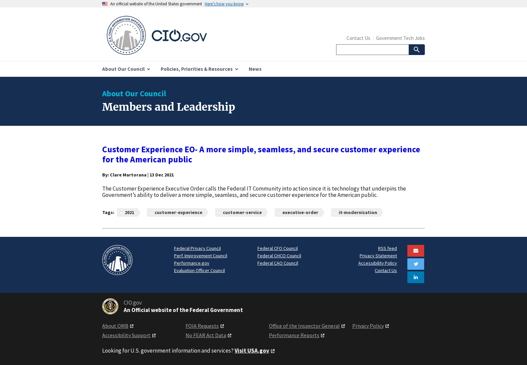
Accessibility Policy (377, 263)
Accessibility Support (126, 335)
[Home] (183, 35)
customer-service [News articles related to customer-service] (242, 212)
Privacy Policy (368, 325)
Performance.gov (191, 263)
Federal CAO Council (277, 263)
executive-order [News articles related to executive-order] (300, 212)
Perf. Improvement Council (200, 256)
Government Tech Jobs (400, 38)
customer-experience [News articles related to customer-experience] (178, 212)
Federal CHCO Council (279, 256)
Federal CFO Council (277, 248)
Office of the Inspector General (304, 325)
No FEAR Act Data (206, 335)
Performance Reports (294, 335)
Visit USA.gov (252, 350)
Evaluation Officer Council (199, 270)
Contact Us (358, 38)
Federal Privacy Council (197, 248)
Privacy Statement (378, 256)
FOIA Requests (202, 325)
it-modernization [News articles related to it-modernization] (358, 212)
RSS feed (387, 248)
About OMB (115, 325)
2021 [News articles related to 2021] (129, 212)
